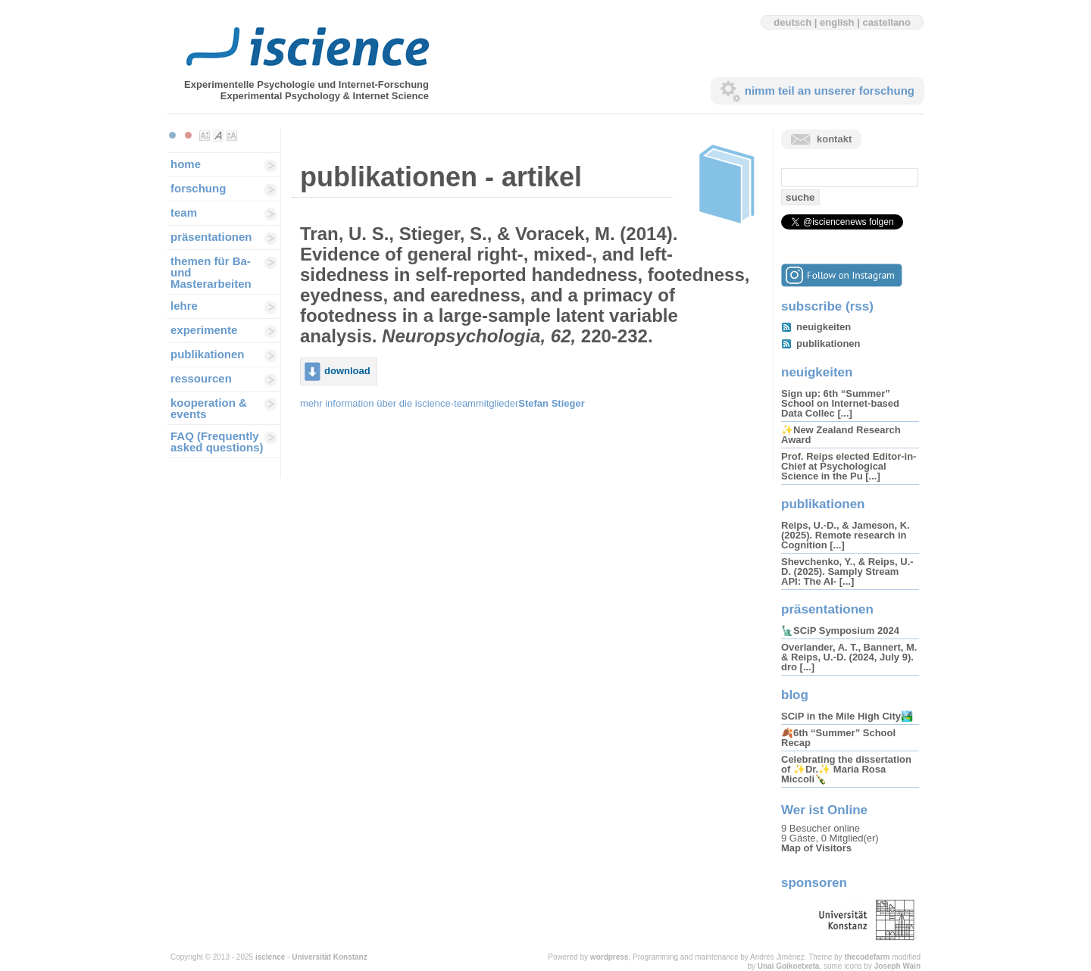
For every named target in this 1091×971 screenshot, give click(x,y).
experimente (203, 329)
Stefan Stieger (551, 403)
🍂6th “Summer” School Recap (838, 737)
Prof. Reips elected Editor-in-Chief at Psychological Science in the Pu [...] (848, 466)
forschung (198, 188)
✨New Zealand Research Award (841, 434)
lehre (184, 305)
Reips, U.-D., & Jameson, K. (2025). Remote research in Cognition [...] (845, 535)
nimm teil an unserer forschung (829, 90)
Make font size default (218, 136)
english (837, 22)
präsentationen (211, 236)
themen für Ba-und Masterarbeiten (211, 272)
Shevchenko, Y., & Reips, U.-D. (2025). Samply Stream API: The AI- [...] (847, 571)
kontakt (834, 139)
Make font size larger (232, 136)
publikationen (207, 354)
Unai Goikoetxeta (789, 966)
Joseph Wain (897, 966)
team (183, 212)
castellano (886, 22)
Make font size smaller (205, 136)
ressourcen (201, 378)
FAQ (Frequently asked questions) (217, 441)
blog (794, 695)
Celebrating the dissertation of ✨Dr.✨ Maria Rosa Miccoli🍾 (846, 769)
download (347, 370)
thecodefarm (866, 957)
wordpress (609, 957)
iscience (270, 957)
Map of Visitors (816, 848)
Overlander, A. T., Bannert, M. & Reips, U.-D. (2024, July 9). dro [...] (849, 657)
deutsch (792, 22)
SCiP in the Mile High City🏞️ (847, 716)
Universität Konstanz (329, 957)
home (185, 164)
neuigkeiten (823, 327)
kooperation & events (208, 408)
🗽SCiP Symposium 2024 (840, 630)
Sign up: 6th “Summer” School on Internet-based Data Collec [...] (840, 403)
